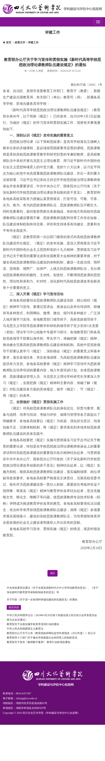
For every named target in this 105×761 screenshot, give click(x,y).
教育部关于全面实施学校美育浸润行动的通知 (33, 624)
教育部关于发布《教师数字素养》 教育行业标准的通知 (38, 642)
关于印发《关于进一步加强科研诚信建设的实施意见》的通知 (42, 599)
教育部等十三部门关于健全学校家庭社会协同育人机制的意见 (42, 637)
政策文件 (20, 42)
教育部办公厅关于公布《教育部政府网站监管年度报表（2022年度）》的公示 (51, 633)
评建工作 (33, 42)
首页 (7, 42)
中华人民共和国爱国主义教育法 (25, 628)
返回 (52, 573)
